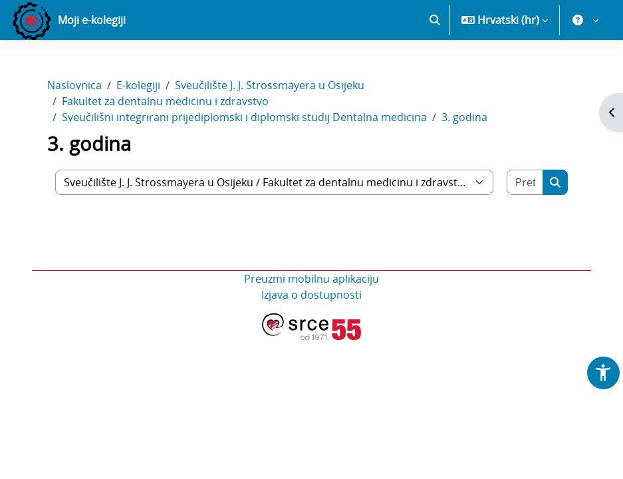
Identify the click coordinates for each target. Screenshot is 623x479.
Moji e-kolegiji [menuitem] (92, 20)
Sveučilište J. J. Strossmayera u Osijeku (269, 85)
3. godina (464, 117)
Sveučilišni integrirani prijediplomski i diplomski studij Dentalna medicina (244, 117)
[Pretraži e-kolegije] (525, 182)
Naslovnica (74, 85)
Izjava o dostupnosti (311, 294)
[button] (435, 20)
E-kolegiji (138, 85)
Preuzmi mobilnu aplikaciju (311, 278)
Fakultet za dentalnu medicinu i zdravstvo (165, 101)
